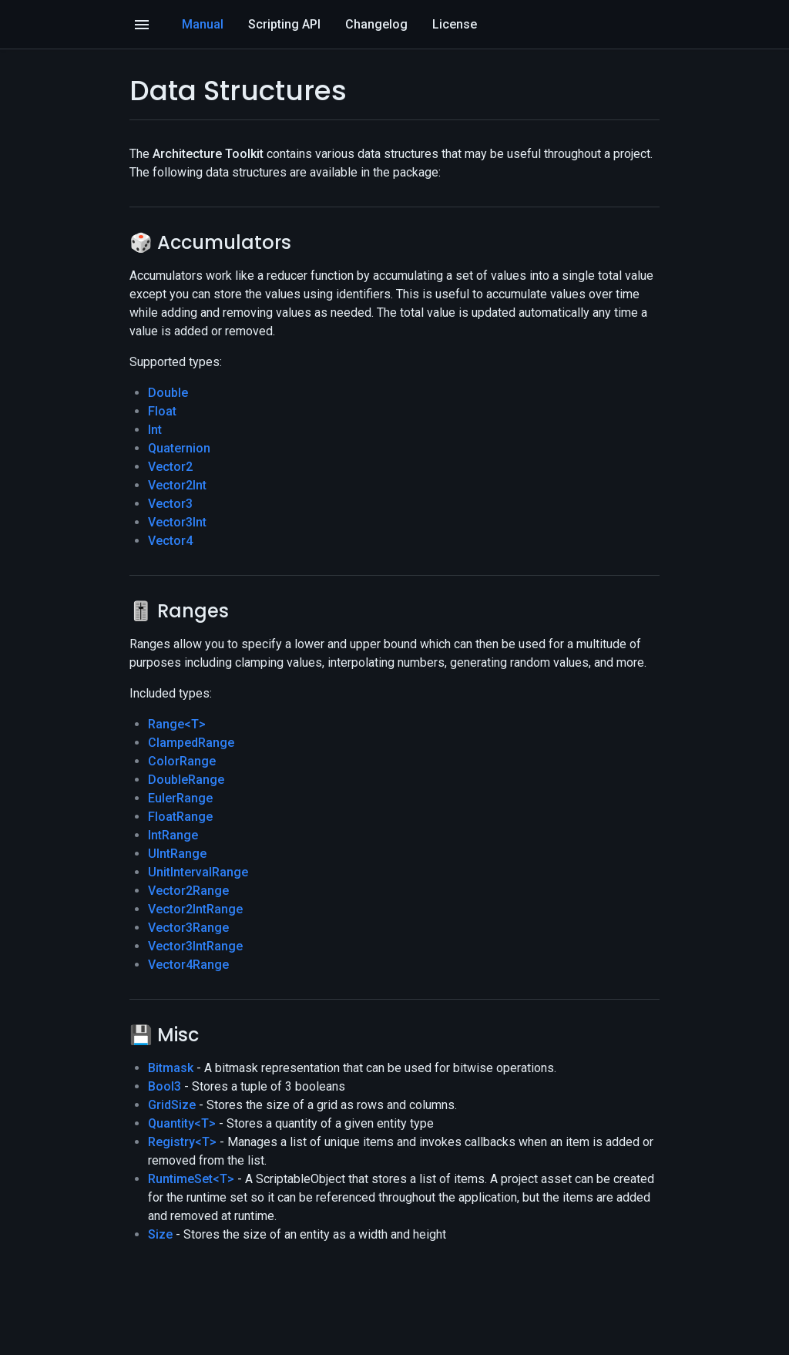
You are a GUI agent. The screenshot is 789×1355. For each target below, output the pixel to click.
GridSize (172, 1105)
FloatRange (180, 816)
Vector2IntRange (195, 909)
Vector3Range (188, 927)
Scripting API (284, 24)
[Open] (141, 24)
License (454, 24)
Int (155, 429)
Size (160, 1234)
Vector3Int (177, 522)
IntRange (173, 835)
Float (162, 411)
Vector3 (170, 503)
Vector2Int (177, 485)
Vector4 (170, 540)
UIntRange (177, 853)
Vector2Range (188, 890)
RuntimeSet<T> (191, 1179)
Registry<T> (182, 1142)
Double (168, 392)
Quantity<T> (182, 1123)
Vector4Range (188, 964)
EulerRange (180, 798)
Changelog (376, 24)
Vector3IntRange (195, 946)
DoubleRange (186, 779)
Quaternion (179, 448)
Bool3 (164, 1086)
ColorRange (182, 761)
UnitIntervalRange (198, 872)
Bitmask (170, 1068)
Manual (202, 24)
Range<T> (177, 724)
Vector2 (170, 466)
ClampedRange (191, 742)
